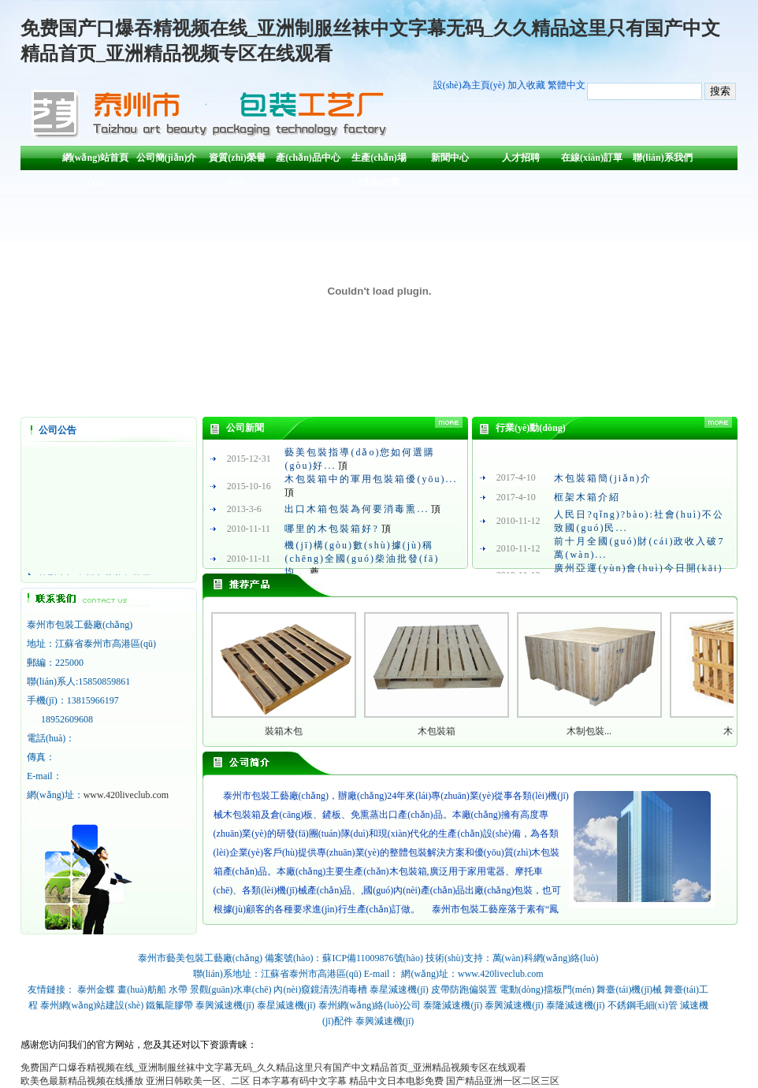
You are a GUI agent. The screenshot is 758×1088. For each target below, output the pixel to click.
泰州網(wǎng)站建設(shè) (92, 1005)
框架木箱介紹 (587, 497)
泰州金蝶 (96, 989)
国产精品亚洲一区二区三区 (502, 1080)
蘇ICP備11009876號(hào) (372, 958)
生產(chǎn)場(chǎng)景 (379, 161)
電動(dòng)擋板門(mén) (547, 989)
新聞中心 (450, 157)
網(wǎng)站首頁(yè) (95, 161)
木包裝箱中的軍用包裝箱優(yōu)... (370, 479)
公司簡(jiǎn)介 (166, 157)
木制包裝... (589, 731)
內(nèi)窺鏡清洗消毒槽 (320, 989)
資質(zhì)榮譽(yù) (237, 161)
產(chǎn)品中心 (308, 157)
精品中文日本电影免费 (396, 1080)
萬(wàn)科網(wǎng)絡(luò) (545, 958)
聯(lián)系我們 (662, 157)
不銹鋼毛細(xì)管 (643, 1005)
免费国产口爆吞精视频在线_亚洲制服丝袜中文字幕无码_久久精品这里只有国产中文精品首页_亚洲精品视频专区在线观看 (273, 1067)
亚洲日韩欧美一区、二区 (198, 1080)
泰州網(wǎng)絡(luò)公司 (370, 1005)
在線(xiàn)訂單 (591, 157)
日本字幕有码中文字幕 (299, 1080)
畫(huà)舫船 (141, 989)
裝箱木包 (284, 731)
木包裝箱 (436, 731)
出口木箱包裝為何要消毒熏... (356, 508)
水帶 (178, 989)
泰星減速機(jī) (399, 989)
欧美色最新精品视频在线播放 (81, 1080)
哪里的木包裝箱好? (331, 528)
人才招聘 (521, 157)
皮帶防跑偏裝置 (464, 989)
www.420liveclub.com (126, 794)
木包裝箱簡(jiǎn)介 (603, 478)
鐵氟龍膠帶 (169, 1005)
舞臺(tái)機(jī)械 (629, 989)
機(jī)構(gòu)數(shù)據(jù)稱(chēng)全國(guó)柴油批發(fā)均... (361, 558)
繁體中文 (566, 85)
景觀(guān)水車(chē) (231, 989)
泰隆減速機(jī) (452, 1005)
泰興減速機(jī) (225, 1005)
